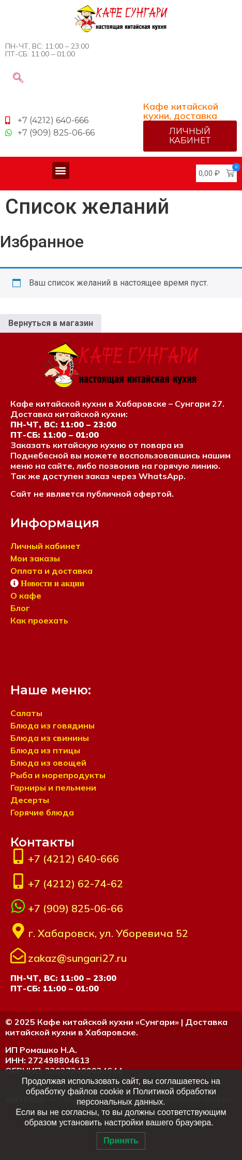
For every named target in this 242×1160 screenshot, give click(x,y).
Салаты (26, 713)
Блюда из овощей (48, 762)
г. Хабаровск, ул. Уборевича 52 (108, 933)
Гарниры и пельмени (53, 787)
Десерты (29, 800)
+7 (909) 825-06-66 (75, 908)
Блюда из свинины (49, 738)
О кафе (25, 595)
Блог (20, 608)
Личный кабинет (45, 546)
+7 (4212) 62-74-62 (75, 883)
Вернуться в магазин (50, 323)
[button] (60, 170)
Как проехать (39, 620)
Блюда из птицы (45, 750)
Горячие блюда (42, 812)
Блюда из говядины (52, 725)
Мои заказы (35, 558)
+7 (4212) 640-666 (73, 858)
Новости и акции (52, 583)
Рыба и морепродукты (57, 775)
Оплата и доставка (51, 571)
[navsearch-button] (18, 78)
